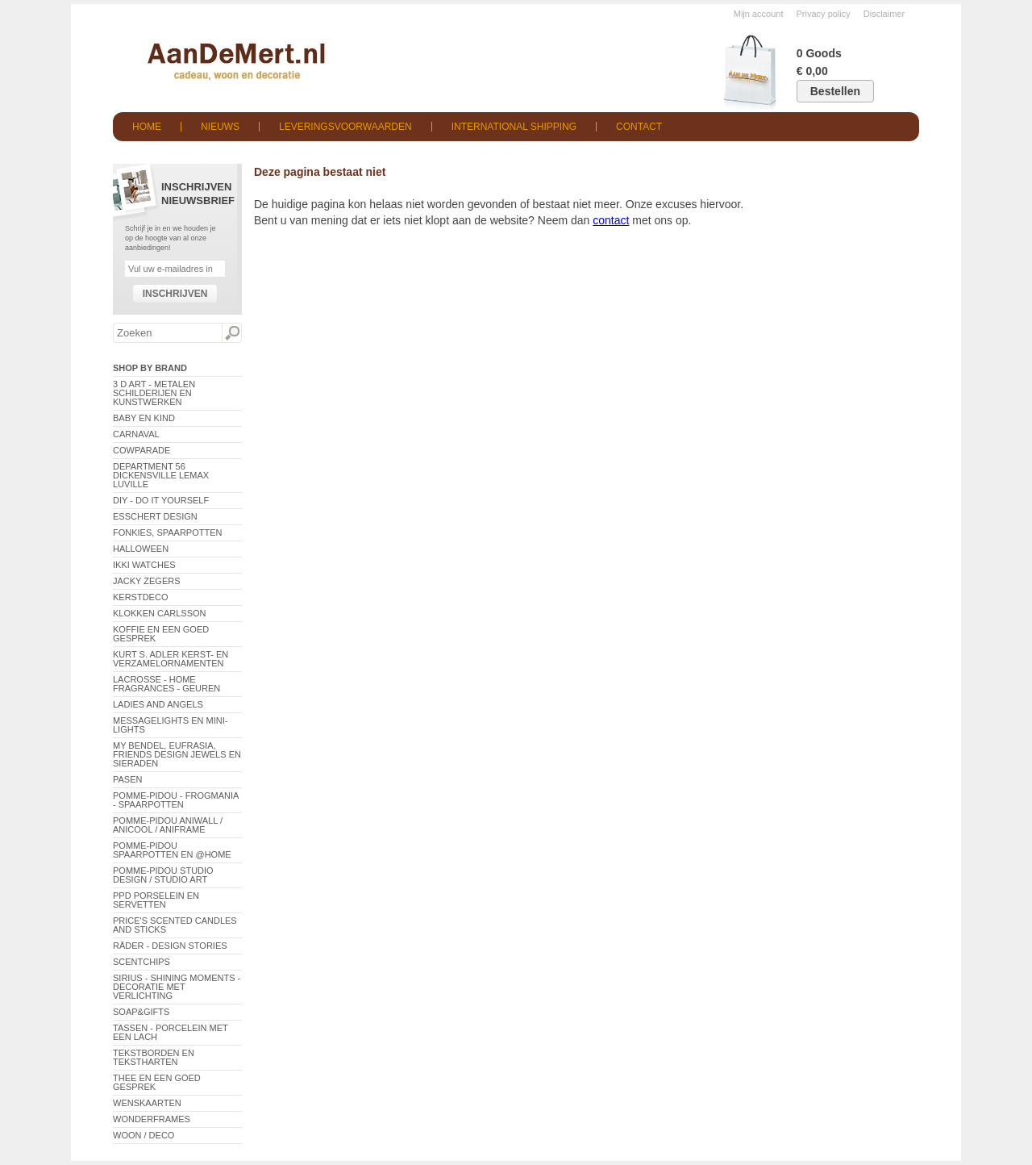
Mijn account (759, 14)
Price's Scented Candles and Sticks (175, 925)
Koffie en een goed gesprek (161, 633)
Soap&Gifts (141, 1012)
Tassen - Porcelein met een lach (170, 1032)
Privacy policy (824, 14)
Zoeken (231, 333)
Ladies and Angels (158, 704)
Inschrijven (175, 293)
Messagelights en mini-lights (170, 725)
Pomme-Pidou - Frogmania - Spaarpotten (176, 800)
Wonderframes (151, 1119)
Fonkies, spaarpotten (168, 532)
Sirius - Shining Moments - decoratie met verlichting (176, 986)
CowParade (141, 450)
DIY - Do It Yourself (161, 500)
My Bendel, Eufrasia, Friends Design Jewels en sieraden (177, 754)
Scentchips (141, 962)
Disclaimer (884, 14)
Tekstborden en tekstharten (153, 1057)
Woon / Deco (143, 1135)
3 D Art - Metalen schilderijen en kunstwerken (154, 393)
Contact (639, 127)
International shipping (514, 127)
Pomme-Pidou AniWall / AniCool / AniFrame (168, 825)
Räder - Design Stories (170, 945)
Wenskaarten (147, 1103)
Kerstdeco (140, 597)
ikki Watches (144, 565)
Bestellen (835, 91)
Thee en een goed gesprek (157, 1082)
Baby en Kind (144, 418)
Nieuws (220, 127)
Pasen (127, 779)
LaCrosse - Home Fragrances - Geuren (166, 683)
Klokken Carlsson (159, 613)
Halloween (141, 548)
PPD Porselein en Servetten (156, 900)
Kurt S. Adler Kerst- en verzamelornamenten (170, 658)
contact (611, 220)
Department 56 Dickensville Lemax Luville (161, 475)
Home (146, 127)
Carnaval (136, 434)
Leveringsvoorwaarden (345, 127)
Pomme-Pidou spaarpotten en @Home (172, 850)
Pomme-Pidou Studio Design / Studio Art (163, 875)
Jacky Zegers (147, 581)
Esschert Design (155, 516)
